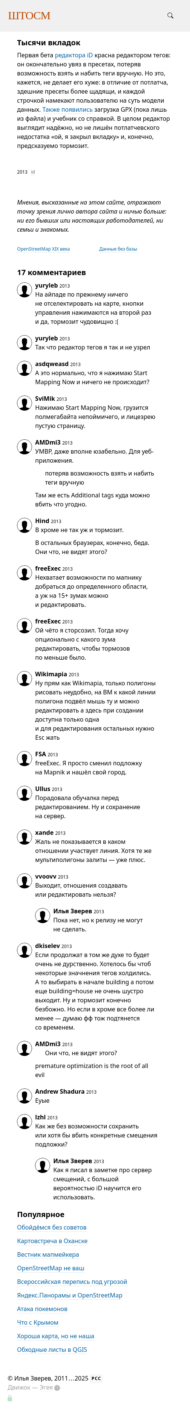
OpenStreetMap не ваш (50, 1268)
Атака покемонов (42, 1309)
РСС (96, 1378)
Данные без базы (118, 249)
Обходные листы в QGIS (52, 1349)
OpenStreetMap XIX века (43, 249)
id (33, 172)
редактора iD (74, 55)
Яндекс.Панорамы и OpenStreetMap (69, 1295)
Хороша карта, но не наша (55, 1336)
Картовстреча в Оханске (52, 1241)
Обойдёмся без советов (51, 1227)
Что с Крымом (37, 1322)
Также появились (67, 109)
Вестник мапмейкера (48, 1254)
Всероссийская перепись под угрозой (72, 1281)
